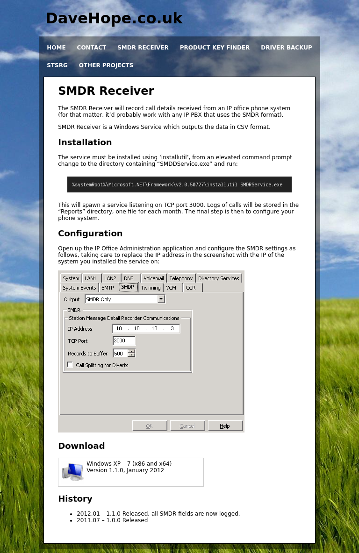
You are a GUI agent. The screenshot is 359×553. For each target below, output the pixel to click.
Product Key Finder (215, 47)
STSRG (57, 65)
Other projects (106, 65)
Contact (92, 47)
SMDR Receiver (143, 47)
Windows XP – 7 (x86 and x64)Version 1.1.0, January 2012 (129, 467)
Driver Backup (286, 47)
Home (56, 47)
